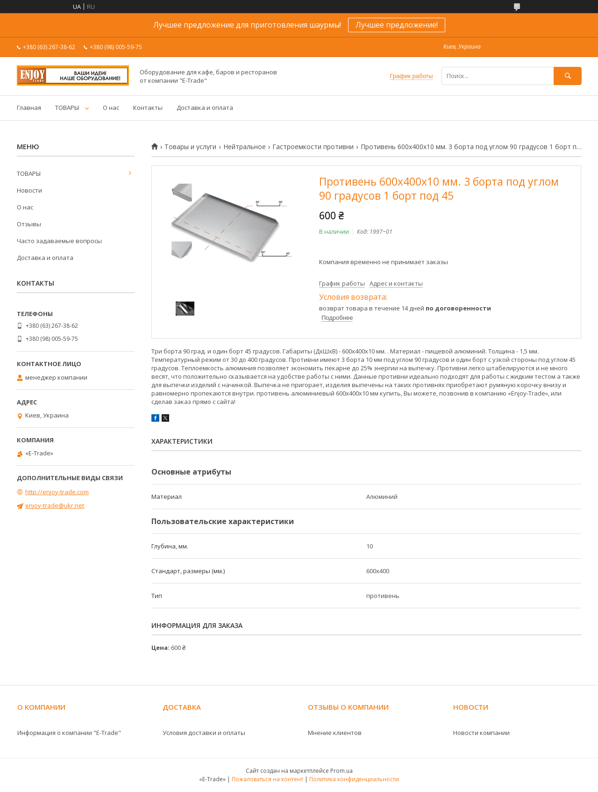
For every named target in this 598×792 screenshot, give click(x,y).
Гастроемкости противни (313, 147)
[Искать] (568, 76)
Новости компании (481, 732)
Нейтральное (244, 147)
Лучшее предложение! (397, 25)
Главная (29, 107)
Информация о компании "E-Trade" (69, 732)
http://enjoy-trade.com (57, 492)
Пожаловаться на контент (267, 779)
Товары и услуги (190, 147)
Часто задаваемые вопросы (59, 241)
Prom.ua (341, 771)
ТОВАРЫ (67, 107)
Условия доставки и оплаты (204, 732)
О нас (111, 107)
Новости (29, 190)
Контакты (148, 107)
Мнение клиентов (335, 732)
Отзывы (29, 224)
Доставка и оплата (205, 107)
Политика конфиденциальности (354, 779)
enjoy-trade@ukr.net (54, 505)
